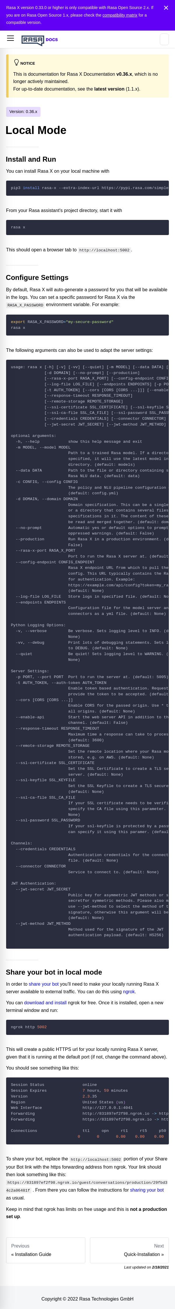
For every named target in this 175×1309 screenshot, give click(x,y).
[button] (10, 39)
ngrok (129, 990)
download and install (45, 1001)
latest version (109, 89)
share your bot (44, 982)
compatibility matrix (119, 15)
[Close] (166, 8)
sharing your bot (147, 1187)
